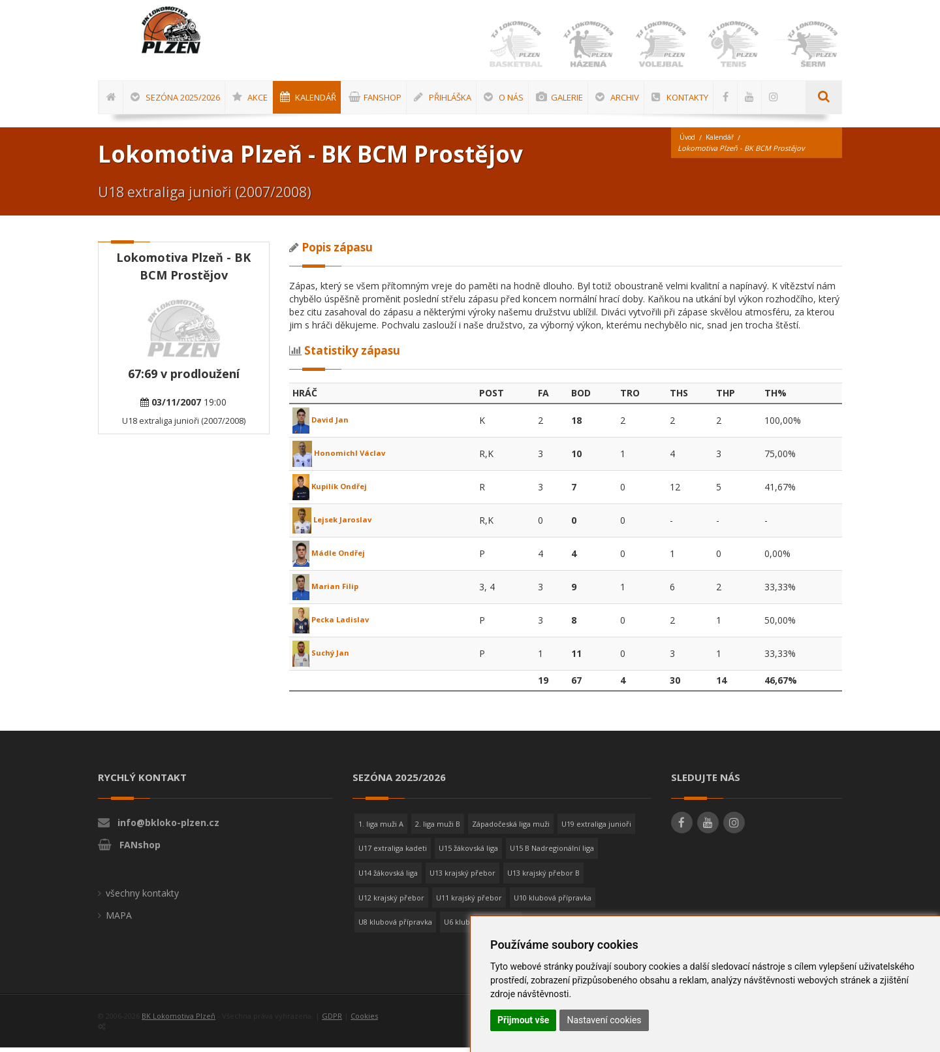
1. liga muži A (380, 828)
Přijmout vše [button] (523, 1020)
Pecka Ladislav (337, 624)
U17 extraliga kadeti (392, 852)
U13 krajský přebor (462, 877)
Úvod (689, 142)
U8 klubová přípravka (395, 926)
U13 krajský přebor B (543, 877)
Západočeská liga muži (511, 828)
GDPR (332, 1020)
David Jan (324, 424)
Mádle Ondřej (333, 557)
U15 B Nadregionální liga (552, 852)
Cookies (364, 1020)
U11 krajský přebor (469, 902)
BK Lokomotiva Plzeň (178, 1020)
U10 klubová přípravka (552, 902)
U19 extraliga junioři (596, 828)
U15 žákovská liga (468, 852)
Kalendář (724, 142)
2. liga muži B (437, 828)
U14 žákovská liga (388, 877)
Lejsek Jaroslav (339, 524)
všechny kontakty (142, 897)
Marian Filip (329, 590)
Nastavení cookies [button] (604, 1020)
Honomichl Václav (345, 457)
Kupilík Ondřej (335, 491)
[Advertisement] (897, 429)
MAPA (119, 920)
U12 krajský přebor (391, 902)
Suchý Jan (325, 657)
